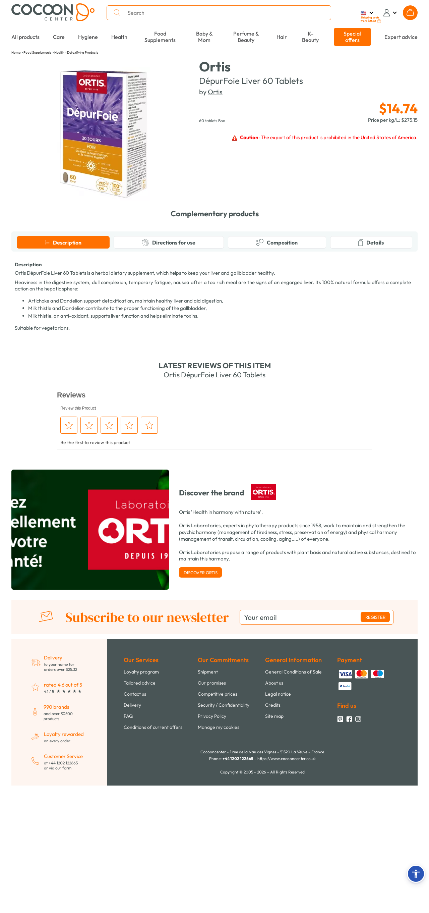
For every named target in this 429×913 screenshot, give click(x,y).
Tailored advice (140, 810)
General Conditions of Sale (293, 799)
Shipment (208, 799)
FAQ (128, 844)
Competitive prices (217, 821)
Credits (273, 832)
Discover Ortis (201, 700)
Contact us (135, 821)
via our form (60, 895)
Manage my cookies (218, 855)
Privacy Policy (212, 844)
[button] (416, 874)
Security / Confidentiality (223, 832)
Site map (274, 844)
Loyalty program (141, 799)
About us (274, 810)
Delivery (132, 832)
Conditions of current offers (153, 855)
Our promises (212, 810)
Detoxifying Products (82, 52)
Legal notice (278, 821)
